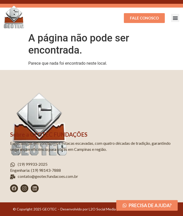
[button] (175, 18)
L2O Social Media (102, 209)
